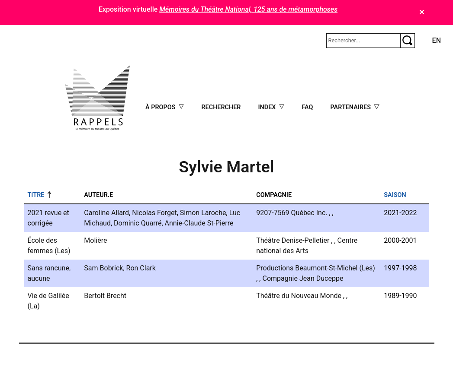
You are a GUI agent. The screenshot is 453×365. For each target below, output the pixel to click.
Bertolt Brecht (105, 296)
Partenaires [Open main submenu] (351, 107)
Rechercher (221, 107)
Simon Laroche (203, 213)
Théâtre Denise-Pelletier (292, 240)
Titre (36, 195)
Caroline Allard (106, 213)
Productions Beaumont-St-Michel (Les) (315, 268)
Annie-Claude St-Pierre (199, 223)
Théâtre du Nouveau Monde (298, 296)
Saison (395, 195)
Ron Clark (141, 268)
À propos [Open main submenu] (161, 107)
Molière (95, 240)
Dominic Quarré (137, 223)
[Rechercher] (363, 40)
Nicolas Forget (154, 213)
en (436, 40)
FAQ (307, 107)
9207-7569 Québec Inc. (291, 213)
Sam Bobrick (103, 268)
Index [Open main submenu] (267, 107)
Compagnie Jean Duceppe (302, 278)
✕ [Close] (421, 12)
